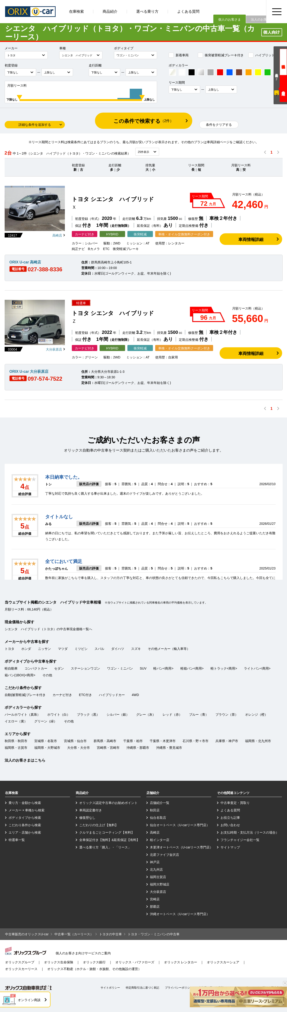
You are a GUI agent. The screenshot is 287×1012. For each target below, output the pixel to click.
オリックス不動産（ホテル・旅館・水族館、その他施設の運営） (94, 969)
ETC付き (85, 695)
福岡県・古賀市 (16, 748)
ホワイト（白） (58, 714)
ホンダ (26, 649)
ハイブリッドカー (264, 55)
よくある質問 (188, 11)
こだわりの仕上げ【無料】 (98, 825)
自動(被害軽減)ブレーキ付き (25, 695)
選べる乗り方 (147, 11)
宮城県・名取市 (45, 741)
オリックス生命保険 (58, 962)
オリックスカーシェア (223, 962)
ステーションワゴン (85, 668)
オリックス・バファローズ (134, 962)
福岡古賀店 (158, 877)
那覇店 (155, 906)
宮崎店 (155, 899)
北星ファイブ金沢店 (164, 855)
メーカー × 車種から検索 (27, 810)
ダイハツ (117, 649)
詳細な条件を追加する (35, 124)
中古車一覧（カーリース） (73, 934)
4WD (135, 695)
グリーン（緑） (45, 721)
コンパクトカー (36, 668)
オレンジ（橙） (256, 714)
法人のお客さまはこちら (25, 760)
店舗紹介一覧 (159, 803)
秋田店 (155, 810)
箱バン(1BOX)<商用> (20, 675)
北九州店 (156, 869)
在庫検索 (76, 11)
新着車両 (179, 55)
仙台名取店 (158, 817)
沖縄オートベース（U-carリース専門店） (180, 914)
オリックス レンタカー (180, 962)
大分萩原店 (54, 349)
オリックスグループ (19, 962)
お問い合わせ (230, 825)
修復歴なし (87, 817)
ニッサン (44, 649)
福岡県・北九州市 (258, 741)
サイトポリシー (110, 987)
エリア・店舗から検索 (25, 832)
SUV (143, 668)
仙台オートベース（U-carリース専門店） (180, 825)
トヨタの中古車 (110, 934)
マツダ (63, 649)
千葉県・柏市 (133, 741)
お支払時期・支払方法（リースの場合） (250, 832)
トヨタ (9, 649)
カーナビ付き (62, 695)
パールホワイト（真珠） (22, 714)
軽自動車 (11, 668)
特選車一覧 (17, 840)
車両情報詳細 (250, 239)
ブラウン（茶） (226, 714)
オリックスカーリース (21, 969)
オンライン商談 (29, 1000)
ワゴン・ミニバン (120, 668)
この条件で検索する (144, 121)
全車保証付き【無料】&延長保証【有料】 (109, 840)
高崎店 (57, 235)
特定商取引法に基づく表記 (142, 987)
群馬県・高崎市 (105, 741)
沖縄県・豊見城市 (169, 748)
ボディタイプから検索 (25, 817)
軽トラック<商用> (224, 668)
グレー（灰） (146, 714)
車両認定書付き (90, 810)
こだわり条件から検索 (25, 825)
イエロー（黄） (16, 721)
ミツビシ (81, 649)
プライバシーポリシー (179, 987)
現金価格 (283, 62)
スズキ (136, 649)
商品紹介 (110, 11)
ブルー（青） (198, 714)
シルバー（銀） (118, 714)
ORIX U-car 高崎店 (25, 262)
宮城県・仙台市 (75, 741)
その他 (47, 675)
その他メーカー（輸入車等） (169, 649)
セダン (59, 668)
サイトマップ (230, 847)
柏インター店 (159, 840)
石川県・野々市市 (195, 741)
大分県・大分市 (78, 748)
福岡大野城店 (159, 884)
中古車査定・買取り (235, 803)
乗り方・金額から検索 (25, 803)
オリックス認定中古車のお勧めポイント (108, 803)
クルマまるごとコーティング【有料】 (106, 832)
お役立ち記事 (230, 817)
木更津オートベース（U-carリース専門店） (181, 847)
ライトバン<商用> (257, 668)
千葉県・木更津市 (163, 741)
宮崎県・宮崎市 (108, 748)
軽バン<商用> (163, 668)
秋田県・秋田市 (16, 741)
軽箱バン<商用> (192, 668)
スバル (99, 649)
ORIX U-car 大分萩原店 (29, 371)
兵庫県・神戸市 (226, 741)
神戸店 (155, 862)
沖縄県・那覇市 (137, 748)
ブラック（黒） (88, 714)
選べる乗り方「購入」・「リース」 (105, 847)
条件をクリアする (219, 124)
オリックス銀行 (94, 962)
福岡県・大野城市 (47, 748)
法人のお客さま (262, 19)
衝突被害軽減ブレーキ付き (221, 55)
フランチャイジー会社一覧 (240, 840)
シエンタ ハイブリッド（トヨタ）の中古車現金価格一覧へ (48, 629)
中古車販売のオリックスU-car (27, 934)
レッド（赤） (172, 714)
